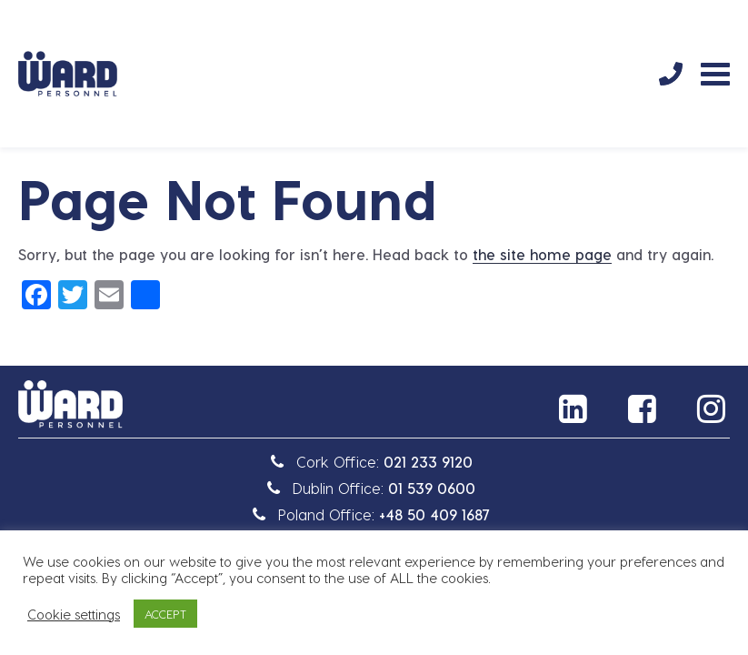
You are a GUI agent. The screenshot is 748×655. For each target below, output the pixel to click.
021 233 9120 (428, 461)
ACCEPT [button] (165, 613)
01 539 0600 (431, 488)
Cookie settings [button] (73, 614)
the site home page (542, 254)
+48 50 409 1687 (434, 514)
